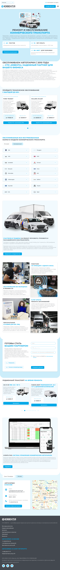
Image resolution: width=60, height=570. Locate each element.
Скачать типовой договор (14, 367)
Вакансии (4, 536)
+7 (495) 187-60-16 (13, 502)
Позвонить (10, 363)
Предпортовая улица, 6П (8, 553)
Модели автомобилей (8, 528)
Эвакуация (5, 534)
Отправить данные (38, 367)
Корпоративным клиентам (9, 532)
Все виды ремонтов (7, 526)
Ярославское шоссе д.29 (8, 545)
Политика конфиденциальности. (10, 562)
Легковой (6, 144)
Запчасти (4, 530)
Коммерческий (18, 144)
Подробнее (8, 466)
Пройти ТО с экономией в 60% (44, 122)
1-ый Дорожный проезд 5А (9, 543)
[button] (27, 128)
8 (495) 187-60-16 (50, 6)
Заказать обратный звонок (13, 506)
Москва (20, 476)
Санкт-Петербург (8, 476)
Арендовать (16, 403)
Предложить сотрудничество (12, 253)
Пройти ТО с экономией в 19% (16, 122)
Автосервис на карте (51, 2)
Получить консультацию (10, 52)
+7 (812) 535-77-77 (6, 551)
